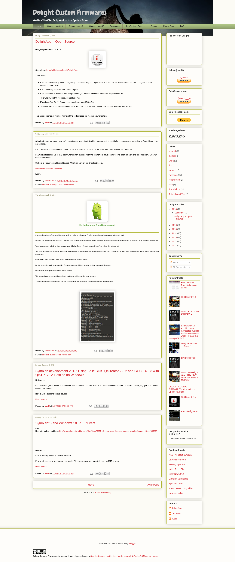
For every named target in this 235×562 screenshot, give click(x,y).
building (53, 185)
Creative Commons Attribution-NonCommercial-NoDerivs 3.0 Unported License (124, 556)
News (60, 185)
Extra (171, 161)
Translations (174, 189)
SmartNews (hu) (176, 474)
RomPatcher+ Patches (135, 26)
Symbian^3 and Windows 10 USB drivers (65, 423)
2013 (174, 237)
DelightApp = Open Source (55, 41)
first (59, 355)
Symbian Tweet (176, 483)
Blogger (132, 543)
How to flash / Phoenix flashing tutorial (189, 285)
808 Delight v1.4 (188, 397)
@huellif (184, 77)
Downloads (114, 26)
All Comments (178, 267)
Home (38, 26)
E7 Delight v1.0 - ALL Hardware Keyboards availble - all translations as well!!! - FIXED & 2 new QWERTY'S (184, 332)
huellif (47, 123)
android (45, 185)
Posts (174, 262)
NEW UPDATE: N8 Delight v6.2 (190, 312)
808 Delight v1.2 (188, 297)
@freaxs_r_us (184, 98)
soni (69, 355)
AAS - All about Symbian (180, 455)
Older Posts (153, 484)
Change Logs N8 (76, 26)
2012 (174, 241)
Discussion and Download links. (49, 168)
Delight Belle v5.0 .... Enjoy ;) (189, 344)
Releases (173, 175)
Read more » (41, 399)
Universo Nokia (176, 493)
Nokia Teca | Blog (177, 469)
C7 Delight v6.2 (188, 358)
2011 (174, 245)
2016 (174, 225)
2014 (174, 233)
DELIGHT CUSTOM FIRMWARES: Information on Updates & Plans (182, 389)
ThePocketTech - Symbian (181, 488)
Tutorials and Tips (177, 194)
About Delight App (189, 411)
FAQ (182, 26)
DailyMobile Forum (177, 459)
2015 (174, 229)
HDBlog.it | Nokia (177, 464)
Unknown (176, 513)
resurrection (69, 185)
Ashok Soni (50, 181)
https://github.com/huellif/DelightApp (61, 70)
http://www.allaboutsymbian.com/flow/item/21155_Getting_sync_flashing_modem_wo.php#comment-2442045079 (108, 431)
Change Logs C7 (96, 26)
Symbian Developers (178, 479)
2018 (174, 209)
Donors (154, 26)
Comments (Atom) (103, 492)
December (179, 213)
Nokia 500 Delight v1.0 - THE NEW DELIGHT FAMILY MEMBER (189, 376)
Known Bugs (168, 26)
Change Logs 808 (55, 26)
